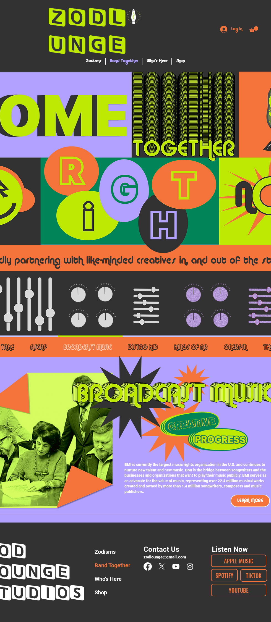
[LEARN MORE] (250, 501)
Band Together (112, 565)
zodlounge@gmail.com (165, 557)
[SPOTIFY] (224, 575)
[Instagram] (190, 566)
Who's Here (108, 579)
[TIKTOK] (253, 575)
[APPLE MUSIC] (238, 561)
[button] (253, 29)
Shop (101, 592)
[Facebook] (148, 566)
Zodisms (105, 551)
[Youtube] (176, 566)
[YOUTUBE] (238, 590)
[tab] (41, 346)
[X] (162, 566)
